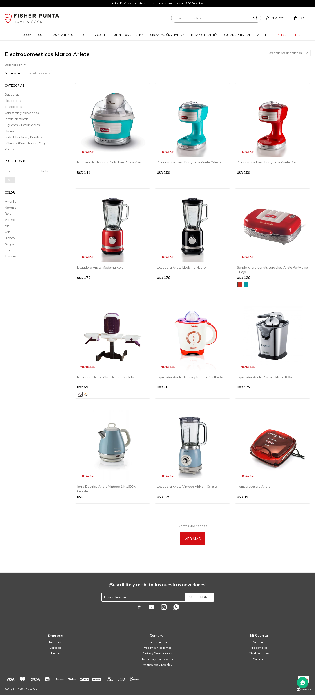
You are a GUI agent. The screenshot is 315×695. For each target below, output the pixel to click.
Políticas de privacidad (157, 664)
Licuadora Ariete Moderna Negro (181, 267)
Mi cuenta (259, 642)
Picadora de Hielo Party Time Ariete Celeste (189, 162)
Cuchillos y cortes (93, 34)
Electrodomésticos (27, 34)
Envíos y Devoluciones (157, 653)
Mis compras (259, 647)
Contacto (55, 647)
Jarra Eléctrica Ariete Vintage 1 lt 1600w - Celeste (107, 489)
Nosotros (55, 642)
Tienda (55, 653)
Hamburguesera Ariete (253, 487)
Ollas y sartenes (61, 34)
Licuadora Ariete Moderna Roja (100, 267)
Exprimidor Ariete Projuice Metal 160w (265, 377)
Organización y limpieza (167, 34)
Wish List (259, 659)
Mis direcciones (259, 653)
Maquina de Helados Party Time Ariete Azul (109, 162)
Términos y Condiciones (157, 659)
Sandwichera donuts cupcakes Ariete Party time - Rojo (272, 269)
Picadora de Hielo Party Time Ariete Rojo (267, 162)
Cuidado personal (237, 34)
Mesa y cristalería (204, 34)
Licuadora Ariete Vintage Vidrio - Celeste (187, 487)
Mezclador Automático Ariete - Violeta (105, 377)
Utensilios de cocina (128, 34)
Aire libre (264, 34)
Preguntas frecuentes (157, 647)
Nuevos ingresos (290, 34)
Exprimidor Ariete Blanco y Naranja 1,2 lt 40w (190, 377)
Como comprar (157, 642)
